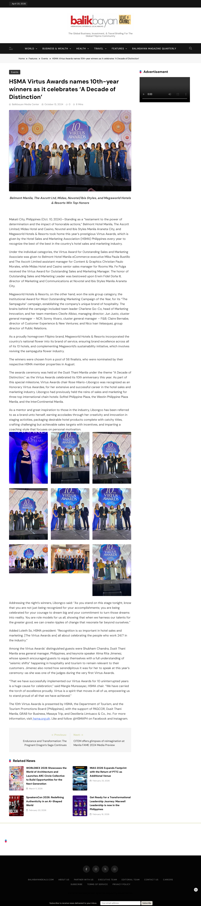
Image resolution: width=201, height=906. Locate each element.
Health (81, 48)
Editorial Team (131, 879)
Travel (99, 48)
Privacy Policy (121, 884)
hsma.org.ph (41, 719)
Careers (168, 879)
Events (14, 72)
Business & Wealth (55, 48)
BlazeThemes (125, 893)
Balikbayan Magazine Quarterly (154, 48)
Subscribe (77, 884)
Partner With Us (83, 879)
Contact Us (151, 879)
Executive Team (107, 879)
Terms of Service (97, 884)
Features (118, 48)
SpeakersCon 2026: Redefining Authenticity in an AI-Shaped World (45, 801)
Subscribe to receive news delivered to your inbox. (73, 903)
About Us (63, 879)
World (29, 48)
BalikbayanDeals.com (41, 879)
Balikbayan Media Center (25, 104)
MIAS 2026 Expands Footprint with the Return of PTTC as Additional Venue (108, 772)
